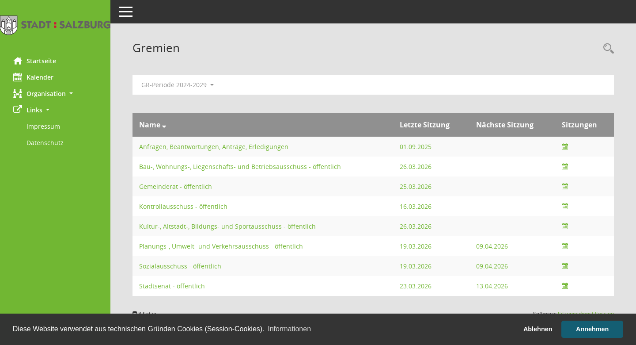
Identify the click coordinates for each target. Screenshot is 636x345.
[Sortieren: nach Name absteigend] (164, 125)
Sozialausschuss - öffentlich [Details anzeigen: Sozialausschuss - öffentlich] (180, 266)
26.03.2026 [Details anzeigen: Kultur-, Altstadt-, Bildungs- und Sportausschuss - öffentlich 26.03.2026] (416, 226)
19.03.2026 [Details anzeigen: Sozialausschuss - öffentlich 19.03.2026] (416, 266)
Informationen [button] (289, 329)
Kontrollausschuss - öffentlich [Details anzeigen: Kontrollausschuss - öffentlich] (183, 206)
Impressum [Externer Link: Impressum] (43, 126)
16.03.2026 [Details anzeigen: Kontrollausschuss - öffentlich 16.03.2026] (416, 206)
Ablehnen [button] (538, 329)
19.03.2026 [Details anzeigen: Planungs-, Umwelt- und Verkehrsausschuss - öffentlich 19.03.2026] (416, 246)
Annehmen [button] (592, 329)
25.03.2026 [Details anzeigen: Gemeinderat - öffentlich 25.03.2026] (416, 186)
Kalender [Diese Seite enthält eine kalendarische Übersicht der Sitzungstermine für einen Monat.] (33, 77)
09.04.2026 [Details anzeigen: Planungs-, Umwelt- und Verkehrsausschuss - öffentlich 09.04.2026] (492, 246)
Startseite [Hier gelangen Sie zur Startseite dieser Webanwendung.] (34, 60)
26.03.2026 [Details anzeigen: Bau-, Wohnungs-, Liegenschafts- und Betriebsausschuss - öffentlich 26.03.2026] (416, 166)
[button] (55, 93)
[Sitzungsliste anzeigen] (565, 146)
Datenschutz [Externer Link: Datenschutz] (45, 142)
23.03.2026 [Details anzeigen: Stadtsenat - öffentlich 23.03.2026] (416, 286)
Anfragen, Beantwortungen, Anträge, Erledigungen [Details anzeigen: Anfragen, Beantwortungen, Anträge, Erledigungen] (213, 146)
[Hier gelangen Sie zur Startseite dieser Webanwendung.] (55, 25)
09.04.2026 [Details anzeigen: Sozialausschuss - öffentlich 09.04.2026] (492, 266)
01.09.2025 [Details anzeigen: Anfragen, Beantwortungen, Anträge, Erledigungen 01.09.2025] (416, 146)
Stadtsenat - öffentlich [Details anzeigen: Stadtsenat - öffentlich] (172, 286)
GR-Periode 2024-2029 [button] (177, 84)
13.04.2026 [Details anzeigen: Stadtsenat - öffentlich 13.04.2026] (492, 286)
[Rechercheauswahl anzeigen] (606, 49)
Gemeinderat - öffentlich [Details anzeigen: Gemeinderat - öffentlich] (175, 186)
